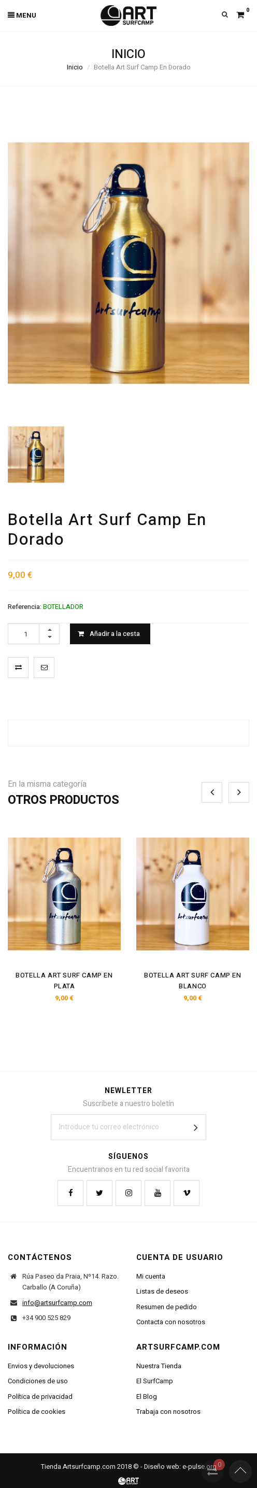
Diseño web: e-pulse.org (180, 1466)
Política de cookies (36, 1411)
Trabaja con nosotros (168, 1411)
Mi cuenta (150, 1276)
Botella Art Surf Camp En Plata (64, 980)
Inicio (75, 67)
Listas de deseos (162, 1291)
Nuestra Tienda (158, 1366)
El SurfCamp (154, 1381)
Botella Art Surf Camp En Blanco (192, 980)
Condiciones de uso (38, 1381)
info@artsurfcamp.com (57, 1303)
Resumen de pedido (166, 1307)
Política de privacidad (40, 1396)
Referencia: (24, 606)
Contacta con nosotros (170, 1322)
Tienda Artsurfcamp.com (78, 1466)
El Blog (146, 1396)
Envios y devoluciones (41, 1366)
